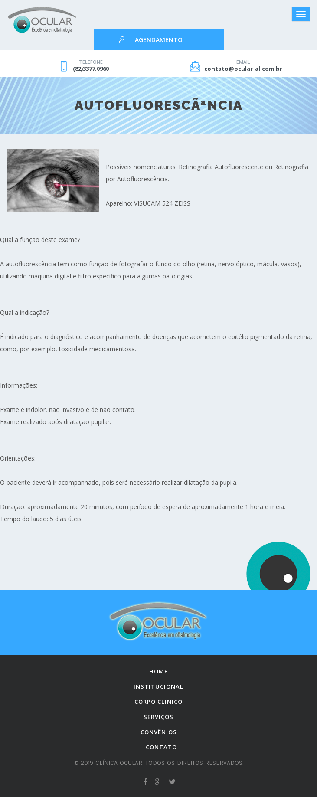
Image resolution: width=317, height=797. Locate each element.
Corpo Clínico (158, 702)
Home (158, 671)
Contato (161, 747)
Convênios (159, 732)
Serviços (158, 717)
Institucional (158, 686)
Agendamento (159, 40)
